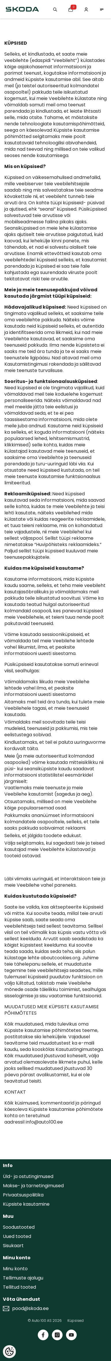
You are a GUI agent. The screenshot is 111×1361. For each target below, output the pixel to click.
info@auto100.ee (44, 1122)
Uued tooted (17, 1236)
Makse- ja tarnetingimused (33, 1185)
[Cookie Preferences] (9, 1351)
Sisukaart (13, 1245)
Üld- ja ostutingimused (28, 1176)
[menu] (101, 9)
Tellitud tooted (19, 1287)
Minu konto (15, 1268)
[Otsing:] (55, 9)
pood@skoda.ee (30, 1308)
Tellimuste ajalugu (23, 1278)
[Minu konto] (86, 9)
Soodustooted (19, 1227)
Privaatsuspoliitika (23, 1195)
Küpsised (75, 1320)
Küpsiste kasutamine (26, 1204)
